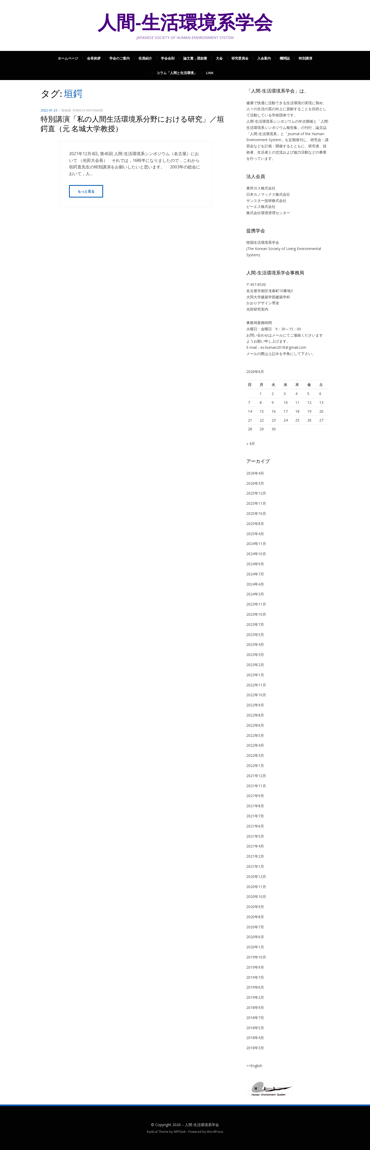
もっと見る (86, 191)
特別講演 (305, 58)
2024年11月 (256, 543)
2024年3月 (255, 594)
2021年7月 (255, 815)
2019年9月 (255, 967)
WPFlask (180, 1131)
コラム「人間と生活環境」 (176, 72)
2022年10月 (256, 694)
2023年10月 (256, 614)
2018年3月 (255, 1047)
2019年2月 (255, 997)
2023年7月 (255, 624)
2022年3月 (255, 755)
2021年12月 (256, 775)
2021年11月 (256, 785)
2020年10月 (256, 896)
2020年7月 (255, 926)
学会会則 (167, 58)
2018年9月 (255, 1007)
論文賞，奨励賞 (195, 58)
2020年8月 (255, 916)
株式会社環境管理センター (268, 212)
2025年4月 (255, 533)
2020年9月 (255, 906)
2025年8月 (255, 523)
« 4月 (250, 443)
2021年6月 (255, 826)
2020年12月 (256, 876)
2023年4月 (255, 644)
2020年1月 (255, 946)
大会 (219, 58)
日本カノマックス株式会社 (268, 194)
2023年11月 (256, 604)
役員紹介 (145, 58)
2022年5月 (255, 735)
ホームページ (68, 58)
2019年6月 (255, 987)
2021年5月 (255, 836)
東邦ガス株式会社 (260, 188)
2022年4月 (255, 745)
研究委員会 (239, 58)
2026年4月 (255, 473)
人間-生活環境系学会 (185, 22)
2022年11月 (256, 684)
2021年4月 (255, 846)
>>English (254, 1065)
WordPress (215, 1131)
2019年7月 (255, 977)
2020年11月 (256, 886)
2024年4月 (255, 584)
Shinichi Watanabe (87, 110)
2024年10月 (256, 553)
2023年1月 (255, 674)
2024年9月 (255, 563)
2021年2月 (255, 856)
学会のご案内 (119, 58)
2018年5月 (255, 1027)
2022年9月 (255, 704)
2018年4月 (255, 1037)
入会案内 (264, 58)
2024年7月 (255, 573)
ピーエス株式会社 (260, 206)
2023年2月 (255, 664)
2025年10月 (256, 513)
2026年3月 (255, 483)
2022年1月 (255, 765)
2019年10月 (256, 957)
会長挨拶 (94, 58)
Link (210, 72)
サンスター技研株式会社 (266, 200)
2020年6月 (255, 936)
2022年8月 (255, 715)
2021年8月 (255, 805)
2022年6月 (255, 725)
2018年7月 (255, 1017)
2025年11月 (256, 503)
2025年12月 (256, 493)
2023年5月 (255, 634)
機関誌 (285, 58)
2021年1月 (255, 866)
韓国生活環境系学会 (262, 242)
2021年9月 (255, 795)
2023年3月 (255, 654)
